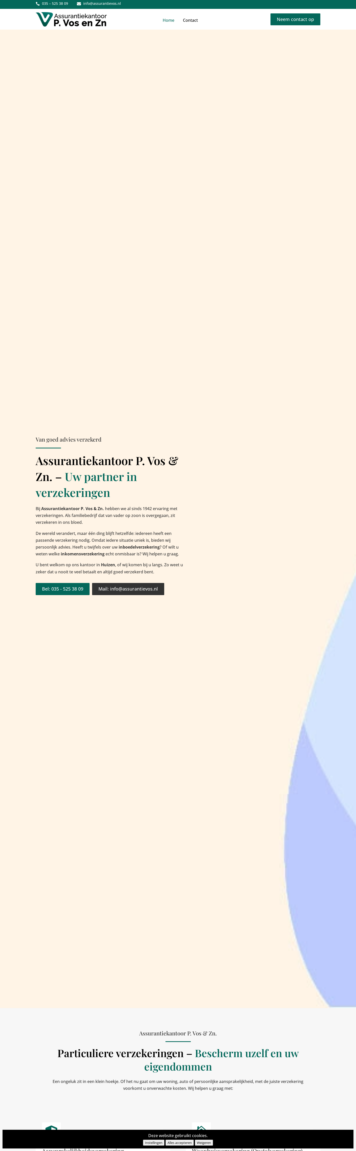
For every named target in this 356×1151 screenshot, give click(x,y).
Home (168, 20)
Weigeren (204, 1142)
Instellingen (153, 1142)
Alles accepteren (179, 1142)
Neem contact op (295, 19)
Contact (190, 20)
